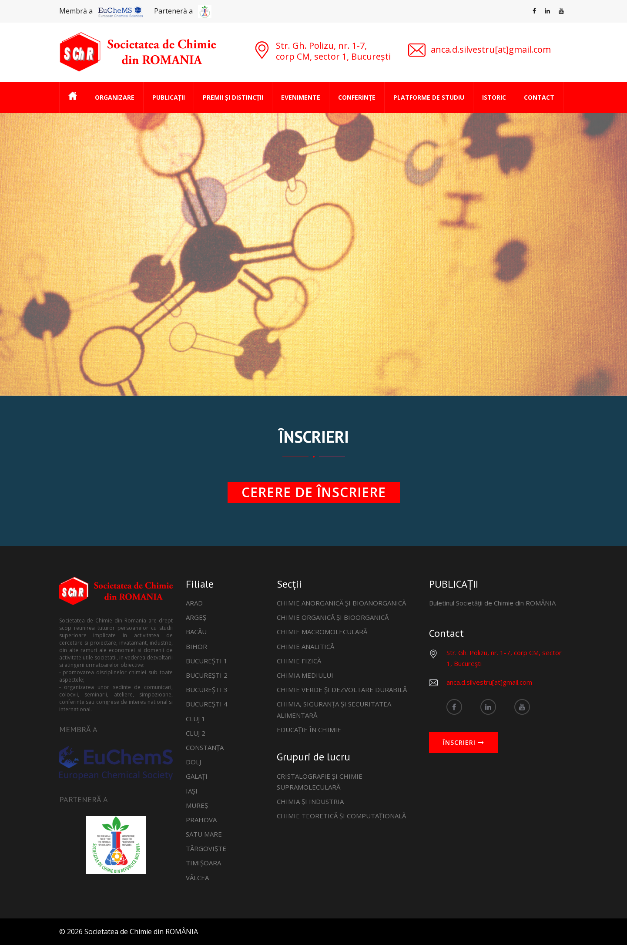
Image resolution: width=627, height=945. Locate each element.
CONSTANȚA (205, 747)
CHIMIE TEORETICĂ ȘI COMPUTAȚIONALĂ (341, 815)
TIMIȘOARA (203, 862)
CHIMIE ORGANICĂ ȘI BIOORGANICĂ (333, 617)
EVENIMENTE (300, 97)
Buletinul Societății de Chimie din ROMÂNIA (492, 603)
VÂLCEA (197, 877)
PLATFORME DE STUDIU (428, 97)
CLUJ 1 (195, 718)
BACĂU (196, 631)
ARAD (194, 603)
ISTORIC (494, 97)
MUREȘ (197, 805)
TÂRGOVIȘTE (206, 848)
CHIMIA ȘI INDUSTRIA (310, 801)
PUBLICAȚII (168, 97)
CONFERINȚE (357, 97)
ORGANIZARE (114, 97)
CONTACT (539, 97)
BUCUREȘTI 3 (207, 689)
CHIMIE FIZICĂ (299, 660)
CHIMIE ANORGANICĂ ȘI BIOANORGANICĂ (341, 603)
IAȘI (192, 791)
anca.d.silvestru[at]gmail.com (489, 682)
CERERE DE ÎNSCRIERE (313, 492)
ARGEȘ (196, 617)
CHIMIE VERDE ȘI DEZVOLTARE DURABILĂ (342, 689)
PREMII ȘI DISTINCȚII (233, 97)
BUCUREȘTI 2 (207, 675)
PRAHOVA (201, 819)
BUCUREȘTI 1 (207, 660)
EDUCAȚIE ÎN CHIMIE (309, 729)
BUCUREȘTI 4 (207, 704)
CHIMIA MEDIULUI (305, 675)
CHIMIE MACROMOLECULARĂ (322, 631)
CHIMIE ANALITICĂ (305, 646)
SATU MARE (204, 834)
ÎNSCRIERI (463, 742)
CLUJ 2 (195, 733)
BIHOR (196, 646)
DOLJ (193, 761)
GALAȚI (197, 776)
